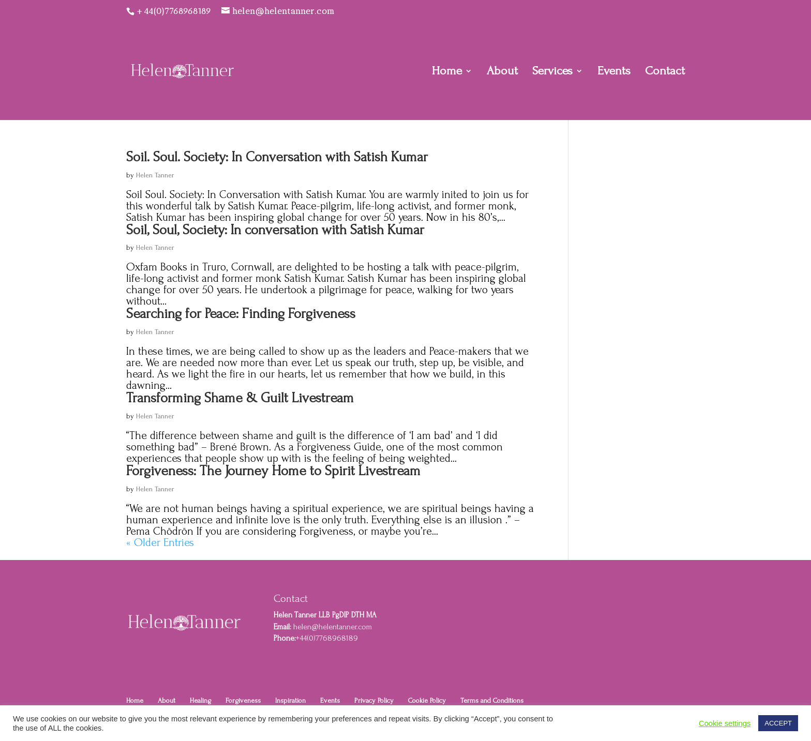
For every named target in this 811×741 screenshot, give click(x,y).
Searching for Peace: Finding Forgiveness (240, 314)
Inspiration (290, 700)
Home (447, 72)
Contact (665, 72)
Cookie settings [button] (724, 723)
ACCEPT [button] (778, 723)
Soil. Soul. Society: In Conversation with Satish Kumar (277, 157)
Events (613, 72)
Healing (200, 700)
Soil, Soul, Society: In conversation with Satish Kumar (275, 230)
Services (552, 72)
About (502, 72)
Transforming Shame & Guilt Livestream (240, 398)
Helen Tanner (155, 175)
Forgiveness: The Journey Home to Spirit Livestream (273, 471)
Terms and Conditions (491, 700)
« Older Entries (160, 542)
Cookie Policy (427, 700)
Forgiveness (243, 700)
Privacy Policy (374, 700)
